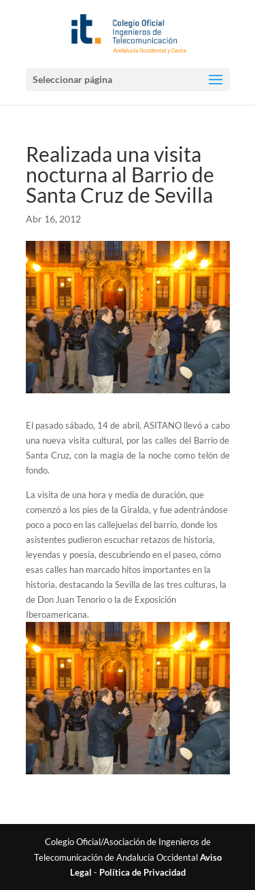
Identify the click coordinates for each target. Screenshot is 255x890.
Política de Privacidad (142, 872)
